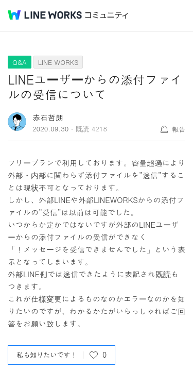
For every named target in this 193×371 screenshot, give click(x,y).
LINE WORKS (58, 62)
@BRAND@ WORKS (45, 15)
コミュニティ (106, 15)
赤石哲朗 (47, 117)
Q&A (19, 62)
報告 (178, 129)
